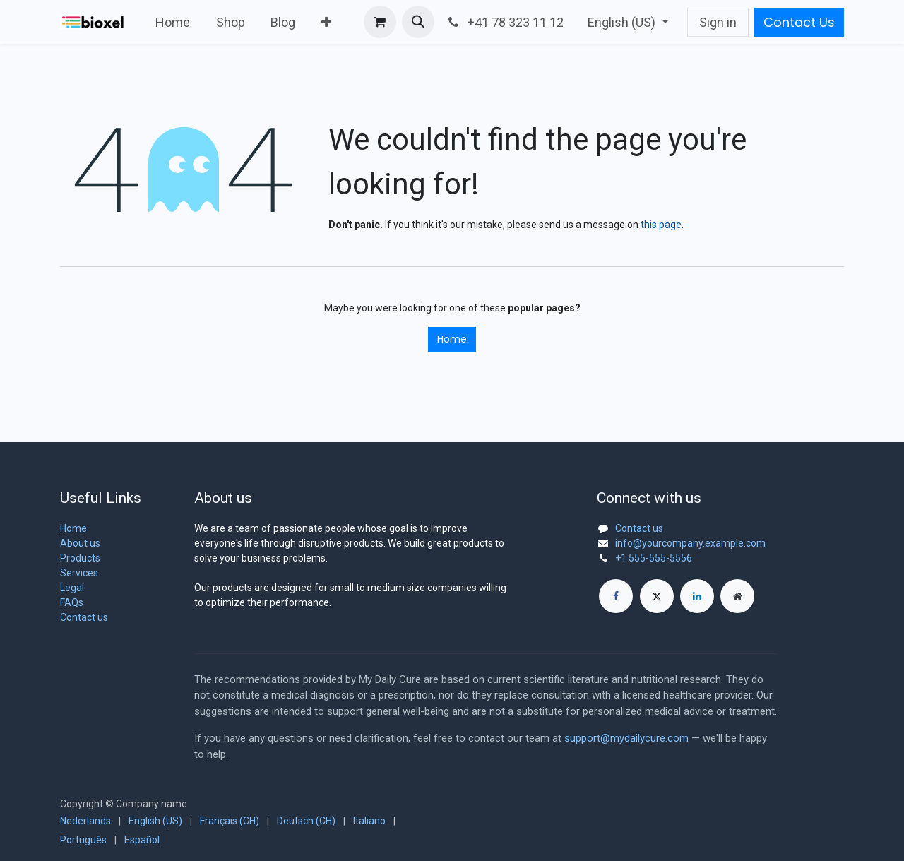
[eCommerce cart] (380, 22)
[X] (657, 596)
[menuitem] (173, 22)
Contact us (84, 617)
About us (80, 543)
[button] (418, 22)
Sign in (718, 22)
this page (661, 224)
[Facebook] (616, 596)
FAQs (71, 602)
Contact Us (799, 22)
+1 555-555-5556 (653, 558)
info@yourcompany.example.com (690, 543)
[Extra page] (737, 596)
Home (452, 339)
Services (79, 572)
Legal (72, 587)
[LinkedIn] (697, 596)
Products (80, 558)
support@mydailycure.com (626, 738)
